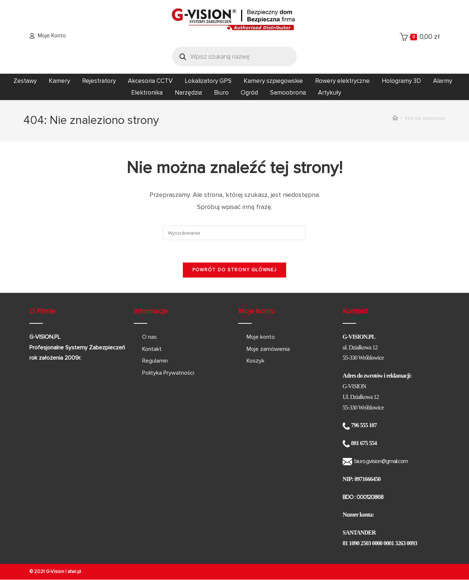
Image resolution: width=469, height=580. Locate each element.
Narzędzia (188, 92)
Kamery (59, 81)
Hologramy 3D (401, 81)
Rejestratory (99, 81)
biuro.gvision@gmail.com (381, 461)
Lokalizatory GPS (208, 81)
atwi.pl (74, 572)
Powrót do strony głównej (234, 270)
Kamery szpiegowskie (273, 81)
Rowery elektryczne (342, 81)
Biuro (221, 92)
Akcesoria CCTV (150, 81)
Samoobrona (288, 92)
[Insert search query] (234, 232)
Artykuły (329, 92)
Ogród (249, 92)
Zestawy (25, 81)
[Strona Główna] (395, 118)
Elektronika (147, 92)
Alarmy (442, 81)
